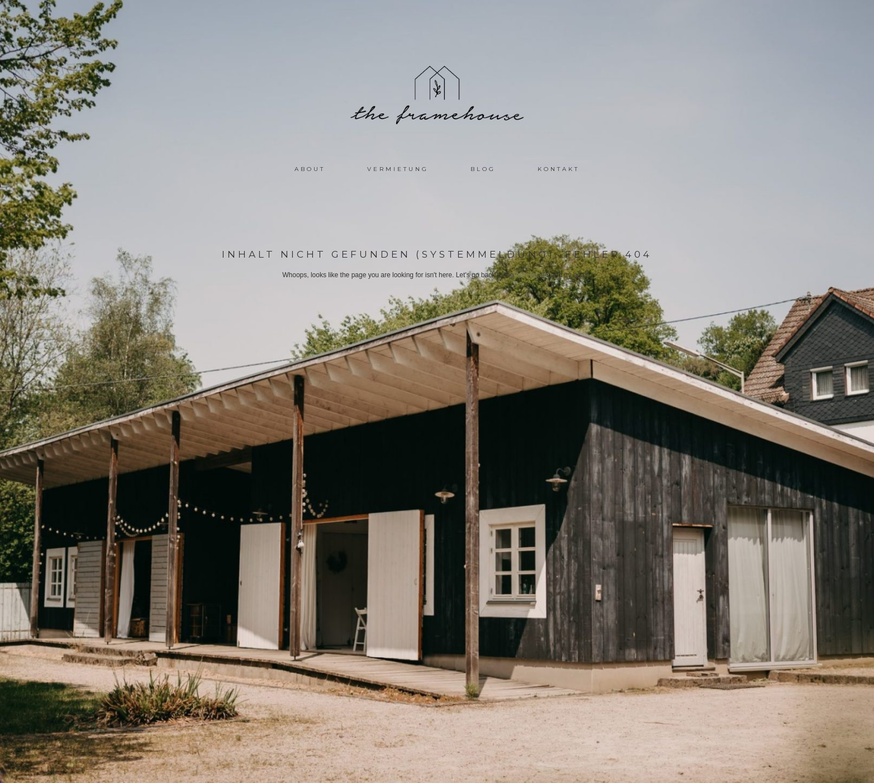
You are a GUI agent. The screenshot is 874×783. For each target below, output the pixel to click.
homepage (532, 275)
